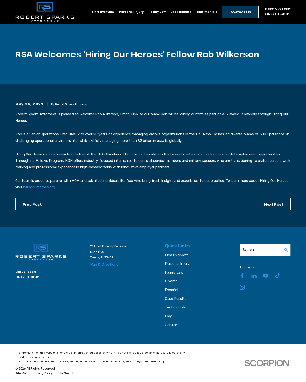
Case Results (175, 299)
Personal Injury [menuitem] (131, 12)
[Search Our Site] (286, 250)
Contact (172, 325)
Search (248, 250)
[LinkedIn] (254, 275)
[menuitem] (21, 373)
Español (171, 290)
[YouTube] (265, 275)
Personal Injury (177, 263)
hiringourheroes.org (39, 187)
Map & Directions (104, 264)
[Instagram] (242, 287)
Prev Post (32, 204)
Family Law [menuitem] (157, 12)
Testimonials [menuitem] (206, 12)
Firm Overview (176, 255)
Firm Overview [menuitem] (103, 12)
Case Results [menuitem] (180, 12)
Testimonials (175, 307)
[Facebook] (242, 275)
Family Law (174, 272)
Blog (168, 316)
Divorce (171, 281)
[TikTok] (277, 275)
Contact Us (240, 12)
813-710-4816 (277, 13)
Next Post (273, 204)
